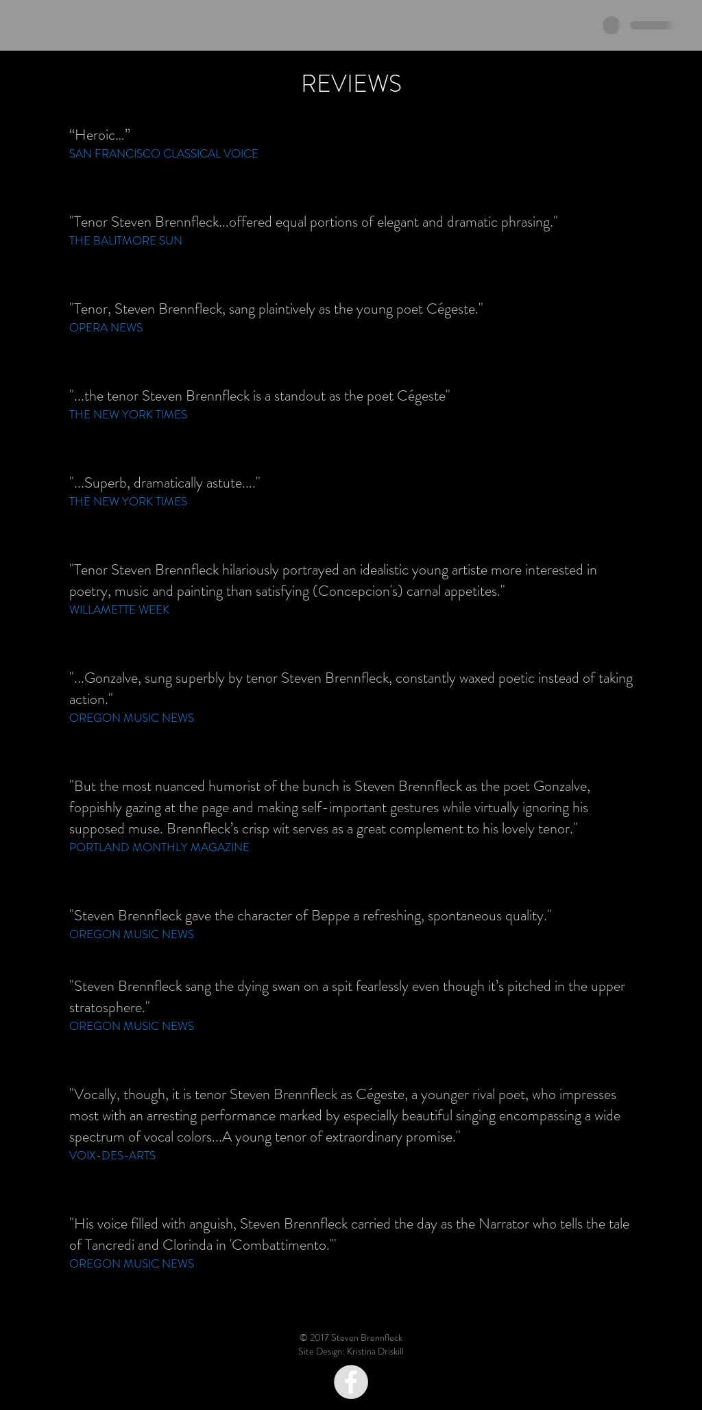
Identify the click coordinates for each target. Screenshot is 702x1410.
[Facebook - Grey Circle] (351, 1382)
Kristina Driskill (375, 1351)
